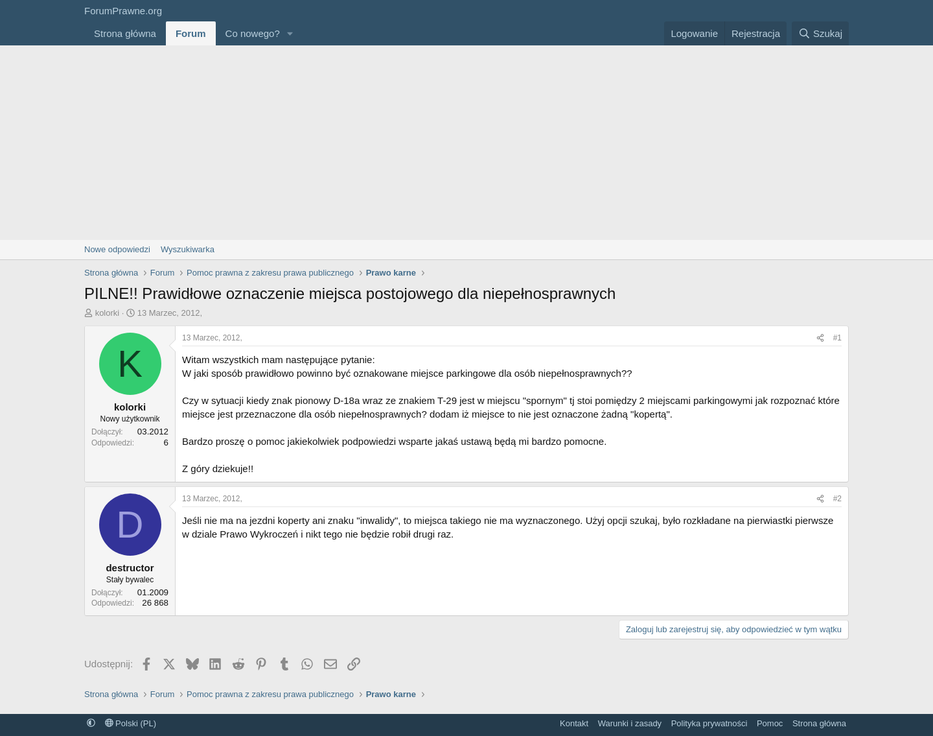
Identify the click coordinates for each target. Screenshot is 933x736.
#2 (837, 498)
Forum (191, 33)
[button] (290, 33)
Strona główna (125, 33)
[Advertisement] (466, 142)
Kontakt (574, 723)
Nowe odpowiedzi (117, 249)
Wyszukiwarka (187, 249)
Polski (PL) (130, 723)
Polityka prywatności (709, 723)
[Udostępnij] (820, 338)
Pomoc (770, 723)
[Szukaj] (820, 33)
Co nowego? (252, 33)
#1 (837, 337)
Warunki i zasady (630, 723)
